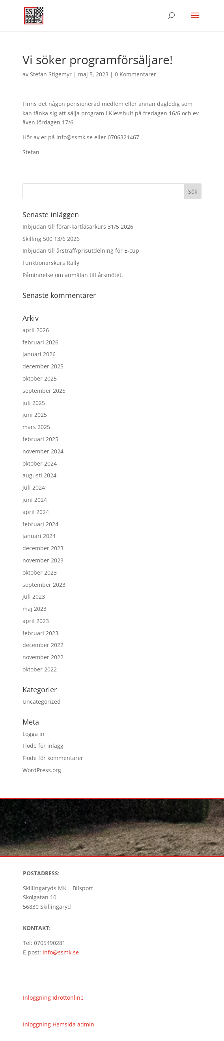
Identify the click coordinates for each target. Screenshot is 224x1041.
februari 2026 (40, 342)
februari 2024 (40, 524)
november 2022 (42, 657)
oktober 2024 (39, 463)
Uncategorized (41, 701)
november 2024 (42, 451)
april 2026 (35, 330)
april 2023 (35, 621)
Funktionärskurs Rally (50, 262)
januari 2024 (39, 536)
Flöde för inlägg (42, 745)
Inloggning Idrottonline (53, 997)
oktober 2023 (39, 572)
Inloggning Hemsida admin (58, 1024)
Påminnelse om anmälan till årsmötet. (72, 275)
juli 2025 (33, 403)
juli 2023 (33, 596)
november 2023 (42, 560)
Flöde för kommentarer (52, 758)
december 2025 (42, 366)
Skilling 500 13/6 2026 (51, 238)
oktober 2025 (39, 378)
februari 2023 (40, 633)
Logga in (33, 734)
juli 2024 (33, 487)
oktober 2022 (39, 669)
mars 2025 (36, 427)
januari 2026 (39, 354)
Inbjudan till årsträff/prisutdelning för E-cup (80, 250)
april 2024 (35, 512)
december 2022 (42, 645)
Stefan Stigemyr (51, 74)
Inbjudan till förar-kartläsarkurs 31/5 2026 (77, 226)
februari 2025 (40, 439)
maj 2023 (34, 608)
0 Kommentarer (135, 74)
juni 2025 (34, 414)
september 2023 (43, 584)
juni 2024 (34, 499)
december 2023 (42, 548)
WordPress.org (41, 770)
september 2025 (43, 390)
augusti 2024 (39, 475)
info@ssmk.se (61, 952)
